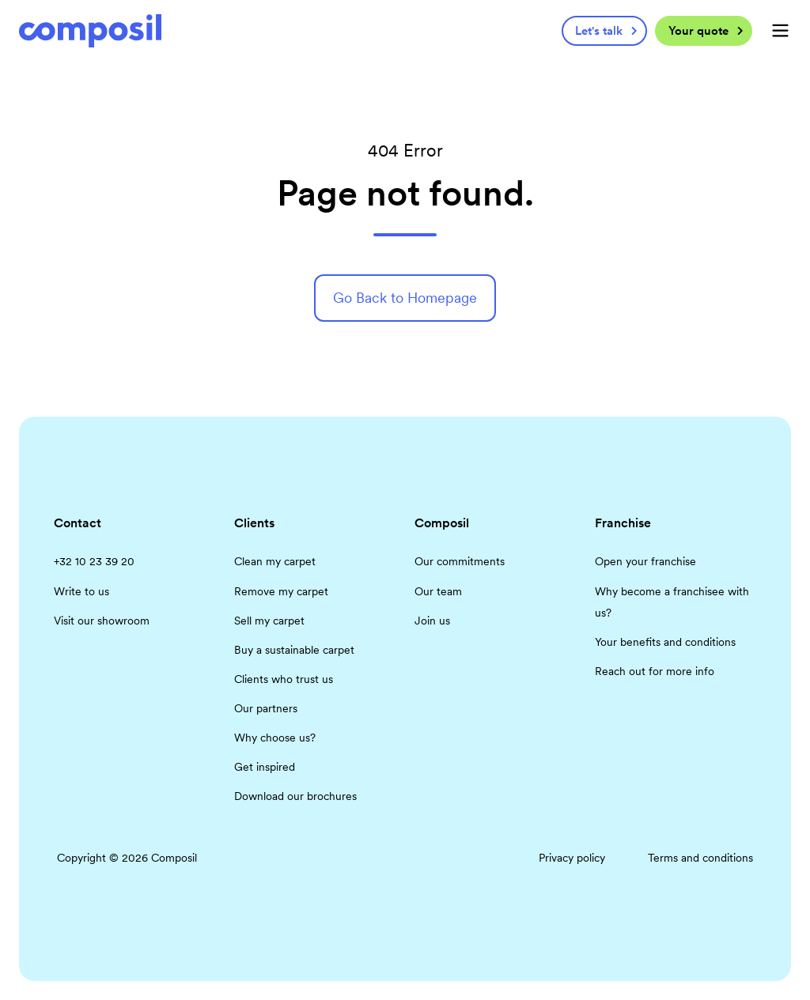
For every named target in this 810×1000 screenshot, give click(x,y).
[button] (780, 30)
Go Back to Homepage (405, 297)
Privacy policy (572, 857)
